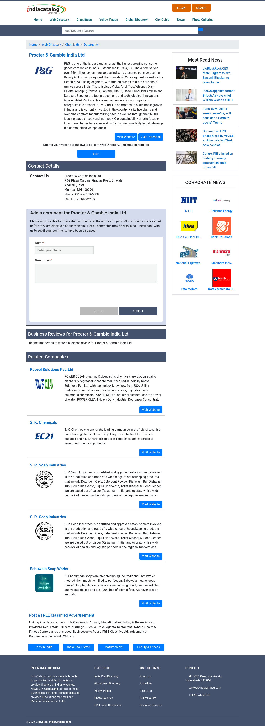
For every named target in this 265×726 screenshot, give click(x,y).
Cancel (99, 310)
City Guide (162, 19)
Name (40, 243)
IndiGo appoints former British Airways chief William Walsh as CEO (218, 95)
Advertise (146, 682)
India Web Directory (106, 675)
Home (38, 19)
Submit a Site (148, 697)
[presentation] (64, 295)
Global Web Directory (107, 682)
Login (181, 7)
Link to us (146, 689)
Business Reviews (151, 704)
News (181, 19)
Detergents (91, 44)
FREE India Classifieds (108, 704)
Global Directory (137, 19)
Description (43, 260)
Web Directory (59, 19)
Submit (138, 310)
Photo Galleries (202, 19)
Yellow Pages (108, 19)
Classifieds (84, 19)
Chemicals (72, 44)
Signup (201, 7)
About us (145, 675)
